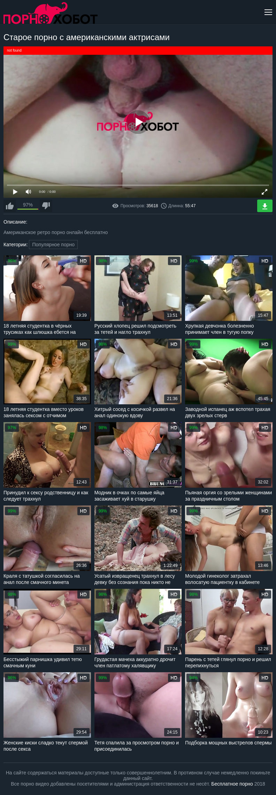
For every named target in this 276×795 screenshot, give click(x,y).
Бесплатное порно (232, 784)
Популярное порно (53, 244)
